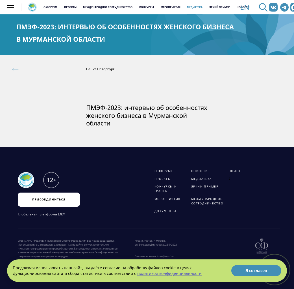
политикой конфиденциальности (169, 273)
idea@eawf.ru (165, 256)
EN (244, 7)
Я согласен (256, 270)
